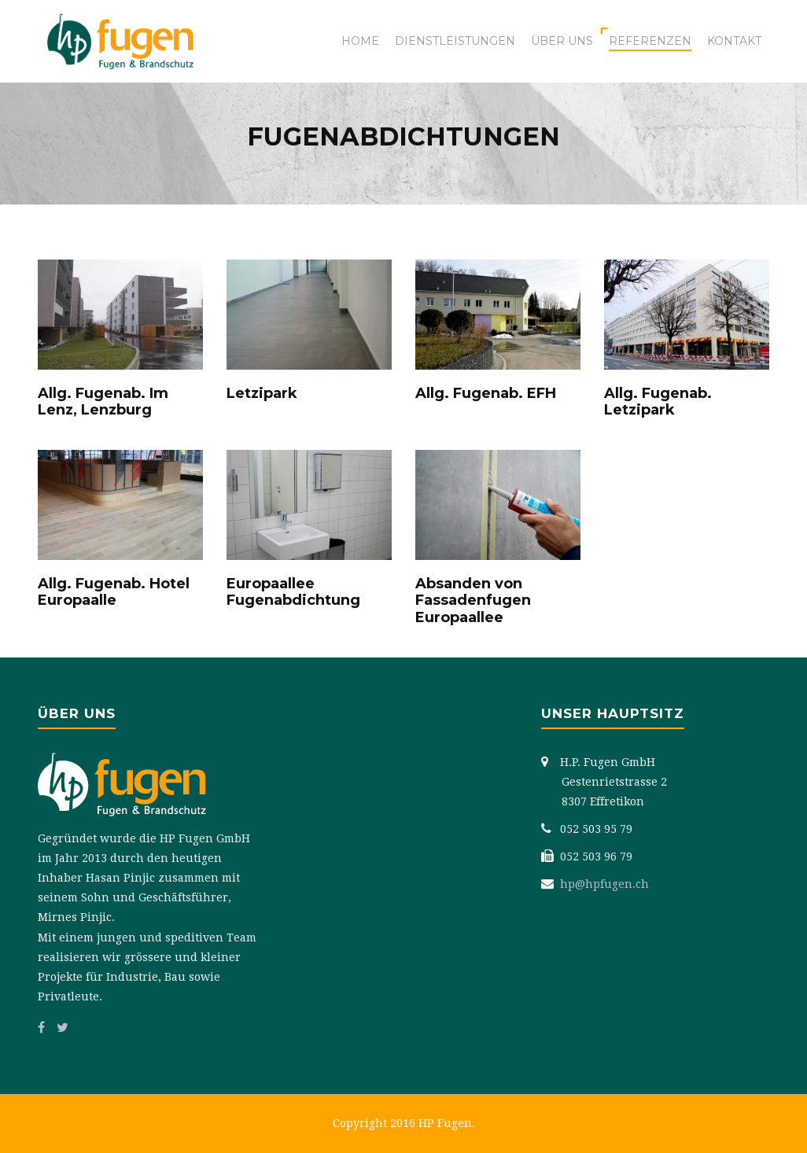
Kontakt (734, 41)
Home (360, 41)
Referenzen (650, 41)
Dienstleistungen (455, 41)
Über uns (562, 41)
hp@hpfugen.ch (604, 884)
